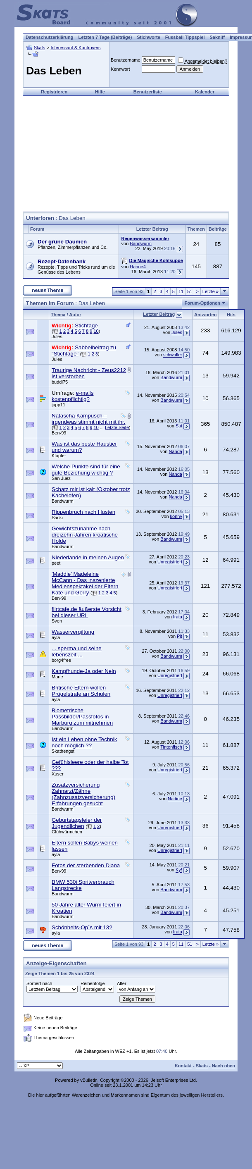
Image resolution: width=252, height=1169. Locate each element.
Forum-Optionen (202, 303)
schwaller (172, 355)
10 (95, 331)
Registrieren (54, 91)
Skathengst (63, 751)
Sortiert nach (39, 983)
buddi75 (60, 381)
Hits (231, 314)
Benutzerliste (147, 91)
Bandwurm (141, 243)
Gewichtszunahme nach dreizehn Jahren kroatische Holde (85, 534)
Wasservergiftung (73, 632)
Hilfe (100, 91)
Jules (57, 336)
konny (176, 516)
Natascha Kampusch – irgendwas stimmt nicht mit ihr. (89, 419)
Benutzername (125, 59)
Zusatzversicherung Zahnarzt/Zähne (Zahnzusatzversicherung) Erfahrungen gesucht (83, 794)
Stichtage (86, 325)
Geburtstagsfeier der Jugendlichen (77, 823)
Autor (75, 314)
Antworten (205, 314)
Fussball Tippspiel (185, 37)
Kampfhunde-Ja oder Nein (84, 671)
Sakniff (217, 37)
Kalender (204, 91)
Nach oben (223, 1065)
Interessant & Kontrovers (75, 47)
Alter (121, 983)
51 (189, 291)
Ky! (179, 870)
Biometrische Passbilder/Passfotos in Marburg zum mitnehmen (82, 716)
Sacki (57, 517)
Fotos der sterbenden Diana (86, 865)
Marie (57, 676)
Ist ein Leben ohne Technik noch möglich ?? (84, 742)
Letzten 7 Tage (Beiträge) (105, 37)
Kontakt (183, 1065)
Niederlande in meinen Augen (88, 557)
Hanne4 (138, 266)
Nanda (175, 451)
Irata (177, 616)
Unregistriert (169, 561)
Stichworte (148, 37)
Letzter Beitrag (159, 314)
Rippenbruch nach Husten (83, 512)
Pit (179, 636)
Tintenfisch (171, 746)
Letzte (210, 291)
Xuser (58, 773)
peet (56, 563)
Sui (179, 425)
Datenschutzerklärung (50, 37)
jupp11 (58, 404)
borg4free (61, 660)
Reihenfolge (93, 983)
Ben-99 (59, 432)
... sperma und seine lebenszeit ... (77, 651)
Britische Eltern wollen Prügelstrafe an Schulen (81, 691)
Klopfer (59, 455)
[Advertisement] (126, 153)
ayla (56, 637)
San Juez (61, 478)
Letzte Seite (117, 427)
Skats (39, 47)
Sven (57, 620)
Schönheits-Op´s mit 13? (82, 927)
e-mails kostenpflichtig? (72, 396)
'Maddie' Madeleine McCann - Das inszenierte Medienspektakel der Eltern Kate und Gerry (85, 583)
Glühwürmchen (67, 831)
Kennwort (120, 69)
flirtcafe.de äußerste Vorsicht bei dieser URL (86, 612)
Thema (58, 314)
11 (180, 291)
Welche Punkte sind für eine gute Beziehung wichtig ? (86, 469)
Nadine (175, 798)
